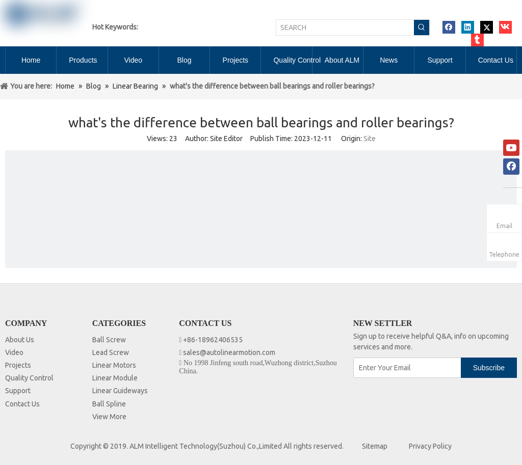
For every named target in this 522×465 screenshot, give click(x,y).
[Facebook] (511, 166)
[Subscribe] (489, 368)
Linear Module (115, 378)
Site (369, 138)
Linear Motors (114, 365)
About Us (19, 340)
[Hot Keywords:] (421, 27)
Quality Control (29, 378)
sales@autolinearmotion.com (229, 352)
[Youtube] (511, 148)
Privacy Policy (430, 446)
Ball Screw (109, 340)
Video (14, 352)
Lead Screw (110, 352)
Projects (18, 365)
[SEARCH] (345, 27)
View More (109, 417)
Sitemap (374, 446)
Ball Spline (109, 404)
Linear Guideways (120, 391)
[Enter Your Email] (407, 368)
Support (18, 391)
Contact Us (22, 404)
